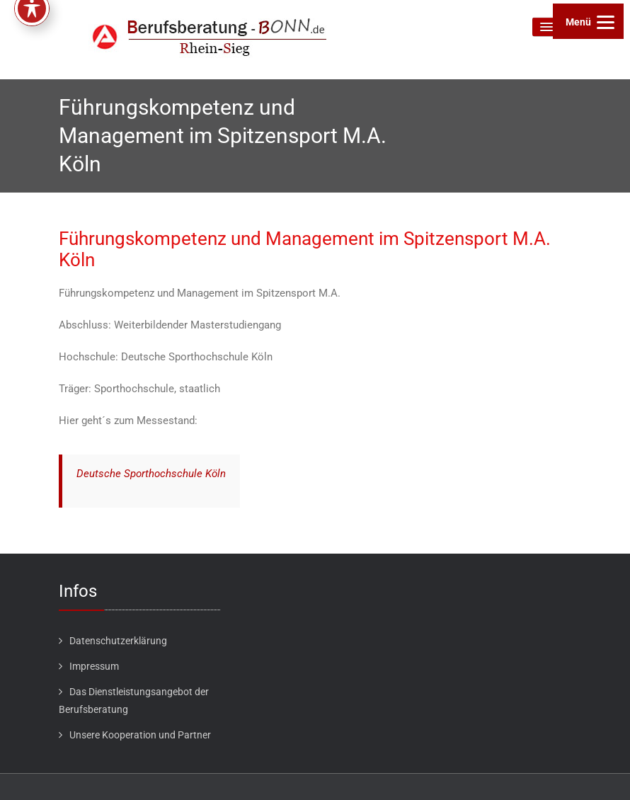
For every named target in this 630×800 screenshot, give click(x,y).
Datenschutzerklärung (118, 640)
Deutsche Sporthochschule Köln (151, 473)
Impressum (94, 666)
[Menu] (588, 21)
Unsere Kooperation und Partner (140, 735)
